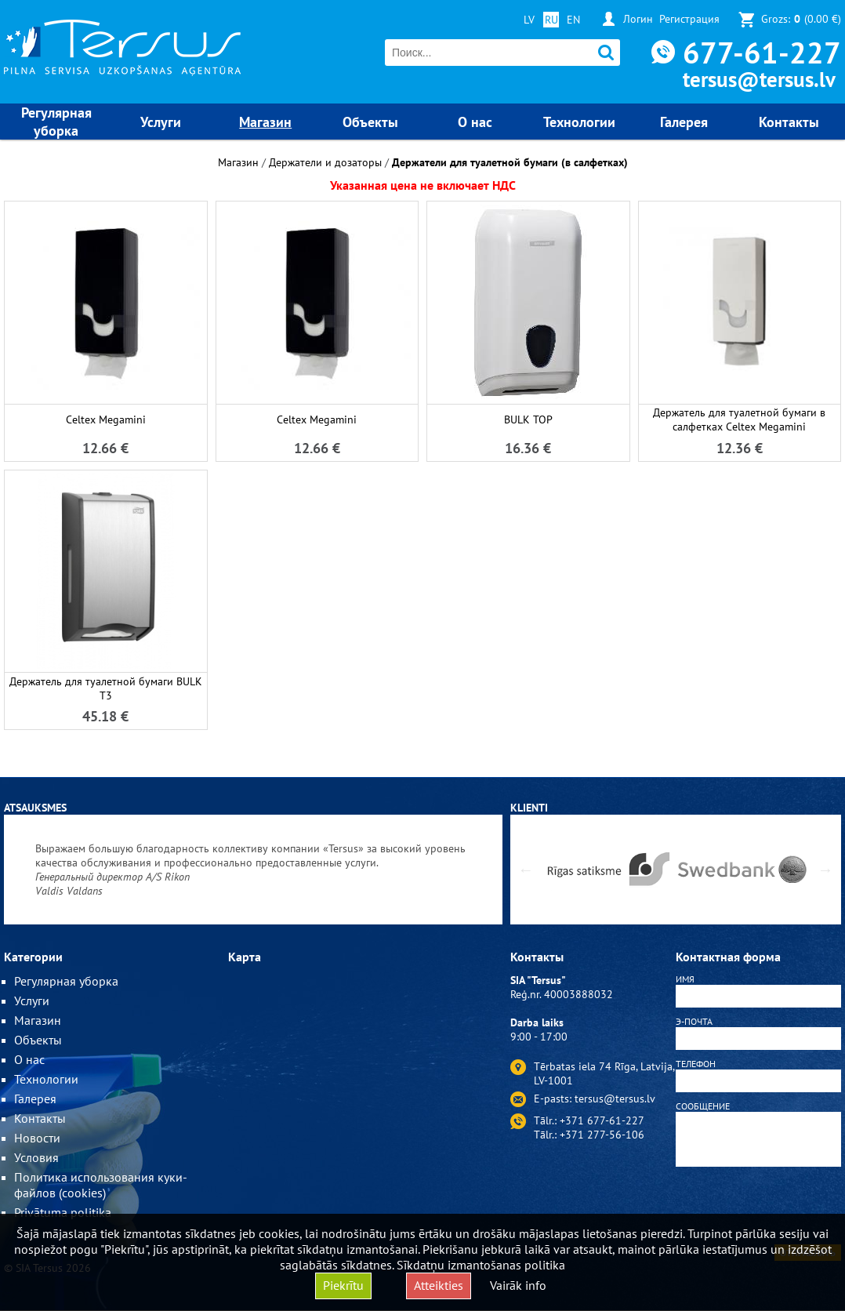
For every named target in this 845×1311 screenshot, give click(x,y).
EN (573, 20)
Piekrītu (343, 1285)
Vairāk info (518, 1285)
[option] (253, 869)
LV (529, 20)
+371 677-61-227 (602, 1120)
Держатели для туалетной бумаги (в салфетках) (510, 162)
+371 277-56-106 (602, 1135)
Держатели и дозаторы (325, 162)
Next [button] (825, 869)
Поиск (606, 53)
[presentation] (758, 1208)
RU (551, 20)
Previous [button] (526, 869)
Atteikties (438, 1285)
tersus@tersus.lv (759, 79)
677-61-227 (762, 52)
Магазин (238, 162)
